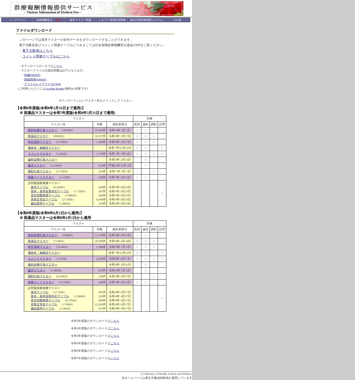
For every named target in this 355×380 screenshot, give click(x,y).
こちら (57, 66)
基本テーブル (39, 187)
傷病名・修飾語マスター (44, 148)
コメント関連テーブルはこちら (46, 56)
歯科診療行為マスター (42, 159)
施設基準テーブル (42, 203)
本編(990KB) (32, 75)
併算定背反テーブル (44, 199)
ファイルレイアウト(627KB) (42, 84)
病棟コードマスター (41, 177)
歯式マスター (37, 165)
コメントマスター (39, 153)
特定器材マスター (39, 142)
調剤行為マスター (39, 171)
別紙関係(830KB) (35, 79)
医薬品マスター (38, 136)
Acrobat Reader (55, 88)
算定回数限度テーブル (45, 195)
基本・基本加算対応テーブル (50, 191)
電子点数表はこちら (37, 50)
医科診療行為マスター (42, 130)
